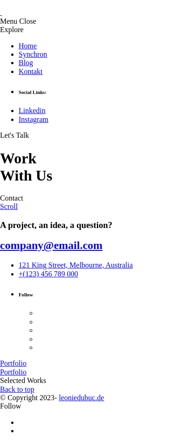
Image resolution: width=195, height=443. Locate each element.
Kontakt (31, 71)
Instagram (33, 119)
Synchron (33, 54)
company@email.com (51, 245)
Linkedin (32, 110)
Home (28, 46)
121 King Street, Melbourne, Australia (76, 265)
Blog (26, 63)
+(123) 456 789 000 (48, 274)
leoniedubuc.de (81, 398)
